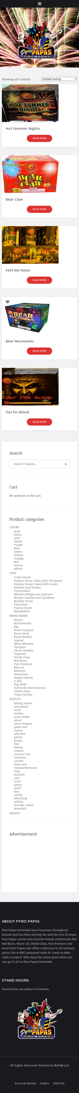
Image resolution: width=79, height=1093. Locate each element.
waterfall (20, 808)
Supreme (20, 654)
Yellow (18, 555)
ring (17, 771)
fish (16, 744)
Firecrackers (22, 591)
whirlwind (21, 706)
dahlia (18, 747)
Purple (18, 545)
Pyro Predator (23, 664)
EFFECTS (15, 699)
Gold (17, 538)
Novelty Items (23, 601)
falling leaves (23, 703)
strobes (18, 713)
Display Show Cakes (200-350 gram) (38, 580)
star (16, 791)
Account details (25, 1083)
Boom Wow (21, 633)
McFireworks (22, 623)
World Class (22, 657)
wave (17, 710)
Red (16, 562)
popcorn (19, 774)
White (18, 541)
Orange (19, 558)
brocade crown (23, 805)
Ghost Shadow (23, 650)
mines (18, 730)
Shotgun (20, 647)
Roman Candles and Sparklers (34, 597)
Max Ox (19, 667)
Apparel (14, 813)
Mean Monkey (23, 643)
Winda (18, 620)
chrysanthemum (25, 767)
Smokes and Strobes (27, 587)
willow (18, 801)
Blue (17, 548)
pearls (18, 740)
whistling (20, 798)
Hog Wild (20, 684)
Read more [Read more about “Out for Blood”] (39, 422)
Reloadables (22, 611)
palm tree (20, 727)
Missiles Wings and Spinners (33, 594)
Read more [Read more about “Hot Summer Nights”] (39, 139)
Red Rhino (20, 660)
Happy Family (23, 677)
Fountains (21, 604)
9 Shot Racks (22, 577)
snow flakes (22, 717)
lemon (18, 565)
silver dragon (23, 723)
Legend (19, 640)
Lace (17, 778)
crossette (20, 757)
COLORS (14, 527)
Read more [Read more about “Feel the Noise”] (39, 280)
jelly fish (20, 734)
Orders (44, 1083)
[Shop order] (59, 79)
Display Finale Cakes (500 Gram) (36, 584)
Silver (18, 534)
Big (16, 626)
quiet (17, 788)
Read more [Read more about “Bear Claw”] (39, 209)
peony (18, 784)
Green (18, 551)
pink (17, 531)
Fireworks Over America (30, 688)
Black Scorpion (24, 630)
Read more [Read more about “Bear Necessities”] (39, 351)
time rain (20, 764)
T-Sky (18, 681)
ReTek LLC (61, 1065)
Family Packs (23, 608)
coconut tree (22, 754)
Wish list (58, 1083)
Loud (17, 781)
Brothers (19, 671)
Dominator (21, 674)
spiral (18, 720)
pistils (18, 795)
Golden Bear (22, 691)
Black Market (23, 637)
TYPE (12, 573)
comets (19, 750)
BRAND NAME (18, 615)
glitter (18, 568)
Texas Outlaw (23, 694)
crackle (19, 761)
